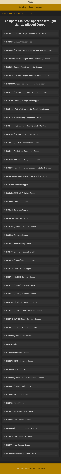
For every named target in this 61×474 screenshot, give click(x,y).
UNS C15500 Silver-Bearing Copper (17, 243)
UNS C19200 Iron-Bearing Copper (17, 420)
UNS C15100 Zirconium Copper (16, 235)
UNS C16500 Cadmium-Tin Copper (17, 269)
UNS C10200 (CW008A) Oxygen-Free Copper (21, 42)
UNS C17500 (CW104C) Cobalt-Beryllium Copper (23, 311)
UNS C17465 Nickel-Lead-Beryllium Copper (21, 302)
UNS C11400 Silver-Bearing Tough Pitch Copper (22, 117)
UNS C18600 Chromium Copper (16, 353)
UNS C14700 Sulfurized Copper (16, 218)
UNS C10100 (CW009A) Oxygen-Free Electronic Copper (25, 33)
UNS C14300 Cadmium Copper (16, 185)
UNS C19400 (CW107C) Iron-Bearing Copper (21, 428)
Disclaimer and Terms (37, 468)
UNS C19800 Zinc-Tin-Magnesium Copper (20, 453)
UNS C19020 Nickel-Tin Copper (16, 395)
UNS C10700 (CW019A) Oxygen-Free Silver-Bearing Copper (27, 75)
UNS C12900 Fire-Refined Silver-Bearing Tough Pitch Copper (27, 168)
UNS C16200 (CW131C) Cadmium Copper (19, 260)
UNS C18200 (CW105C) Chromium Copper (20, 336)
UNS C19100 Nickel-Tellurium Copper (18, 411)
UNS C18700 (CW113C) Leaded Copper (19, 361)
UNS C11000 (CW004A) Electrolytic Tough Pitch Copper (25, 92)
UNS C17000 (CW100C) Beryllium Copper (20, 277)
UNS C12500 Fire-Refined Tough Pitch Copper (22, 151)
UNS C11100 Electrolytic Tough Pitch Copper (21, 101)
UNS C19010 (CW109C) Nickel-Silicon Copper (21, 386)
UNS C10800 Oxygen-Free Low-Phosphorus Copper (24, 84)
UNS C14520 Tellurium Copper (16, 210)
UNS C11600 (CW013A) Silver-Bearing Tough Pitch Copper (26, 126)
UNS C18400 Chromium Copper (16, 344)
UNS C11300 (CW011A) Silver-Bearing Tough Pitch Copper (26, 109)
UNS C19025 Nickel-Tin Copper (16, 403)
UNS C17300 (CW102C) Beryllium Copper (20, 294)
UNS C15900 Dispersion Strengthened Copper (22, 252)
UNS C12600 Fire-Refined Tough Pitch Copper (22, 159)
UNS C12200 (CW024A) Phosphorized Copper (21, 143)
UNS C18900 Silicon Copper (15, 369)
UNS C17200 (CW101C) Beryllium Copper (19, 285)
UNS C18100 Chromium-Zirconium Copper (20, 327)
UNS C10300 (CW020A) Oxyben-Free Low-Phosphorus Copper (28, 50)
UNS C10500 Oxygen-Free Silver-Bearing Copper (23, 67)
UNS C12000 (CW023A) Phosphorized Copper (21, 134)
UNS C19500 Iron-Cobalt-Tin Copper (18, 437)
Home (4, 13)
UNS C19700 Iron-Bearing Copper (17, 445)
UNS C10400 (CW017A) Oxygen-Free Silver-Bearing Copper (27, 59)
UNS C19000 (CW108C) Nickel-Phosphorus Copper (24, 378)
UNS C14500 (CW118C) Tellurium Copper (20, 193)
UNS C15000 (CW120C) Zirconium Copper (20, 227)
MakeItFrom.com (30, 7)
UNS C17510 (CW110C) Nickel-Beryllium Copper (22, 319)
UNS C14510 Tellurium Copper (16, 201)
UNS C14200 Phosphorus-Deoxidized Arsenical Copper (26, 176)
